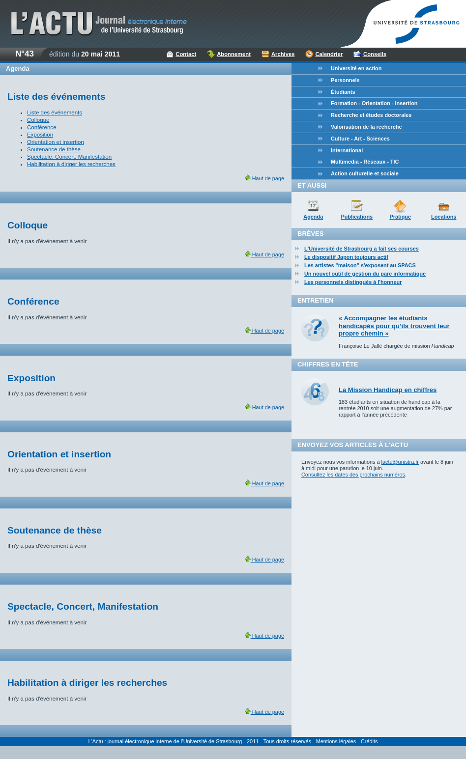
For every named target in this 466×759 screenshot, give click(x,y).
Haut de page (264, 178)
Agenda (313, 217)
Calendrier (329, 54)
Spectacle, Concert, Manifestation (69, 157)
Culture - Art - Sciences (360, 138)
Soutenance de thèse (54, 149)
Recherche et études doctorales (371, 115)
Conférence (42, 127)
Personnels (345, 80)
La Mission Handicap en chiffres (388, 390)
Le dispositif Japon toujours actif (346, 257)
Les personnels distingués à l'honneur (353, 282)
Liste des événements (54, 112)
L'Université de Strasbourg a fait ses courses (361, 249)
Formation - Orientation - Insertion (374, 103)
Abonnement (234, 54)
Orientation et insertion (55, 142)
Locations (443, 217)
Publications (357, 217)
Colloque (38, 120)
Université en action (356, 68)
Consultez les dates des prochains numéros (353, 475)
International (347, 150)
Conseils (374, 54)
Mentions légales (336, 741)
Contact (185, 54)
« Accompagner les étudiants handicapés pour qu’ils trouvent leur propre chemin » (394, 325)
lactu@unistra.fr (400, 462)
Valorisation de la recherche (366, 127)
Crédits (369, 741)
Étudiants (343, 92)
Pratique (400, 217)
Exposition (40, 135)
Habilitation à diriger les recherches (71, 164)
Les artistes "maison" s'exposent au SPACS (360, 265)
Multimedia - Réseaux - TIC (365, 162)
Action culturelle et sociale (365, 173)
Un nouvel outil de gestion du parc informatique (365, 274)
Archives (283, 54)
